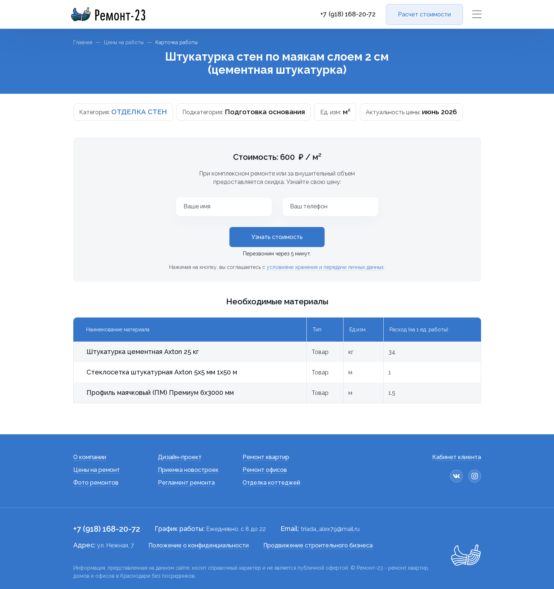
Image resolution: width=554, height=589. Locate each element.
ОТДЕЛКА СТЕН (139, 112)
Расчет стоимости (424, 14)
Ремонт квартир (266, 457)
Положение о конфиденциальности (198, 545)
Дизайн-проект (180, 457)
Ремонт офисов (265, 469)
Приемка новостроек (188, 469)
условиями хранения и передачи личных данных (325, 267)
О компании (89, 457)
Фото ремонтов (96, 482)
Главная (82, 42)
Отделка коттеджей (271, 482)
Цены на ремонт (96, 469)
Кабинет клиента (456, 457)
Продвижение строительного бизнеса (318, 545)
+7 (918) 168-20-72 (348, 14)
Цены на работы (124, 42)
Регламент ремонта (186, 482)
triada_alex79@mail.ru (330, 529)
